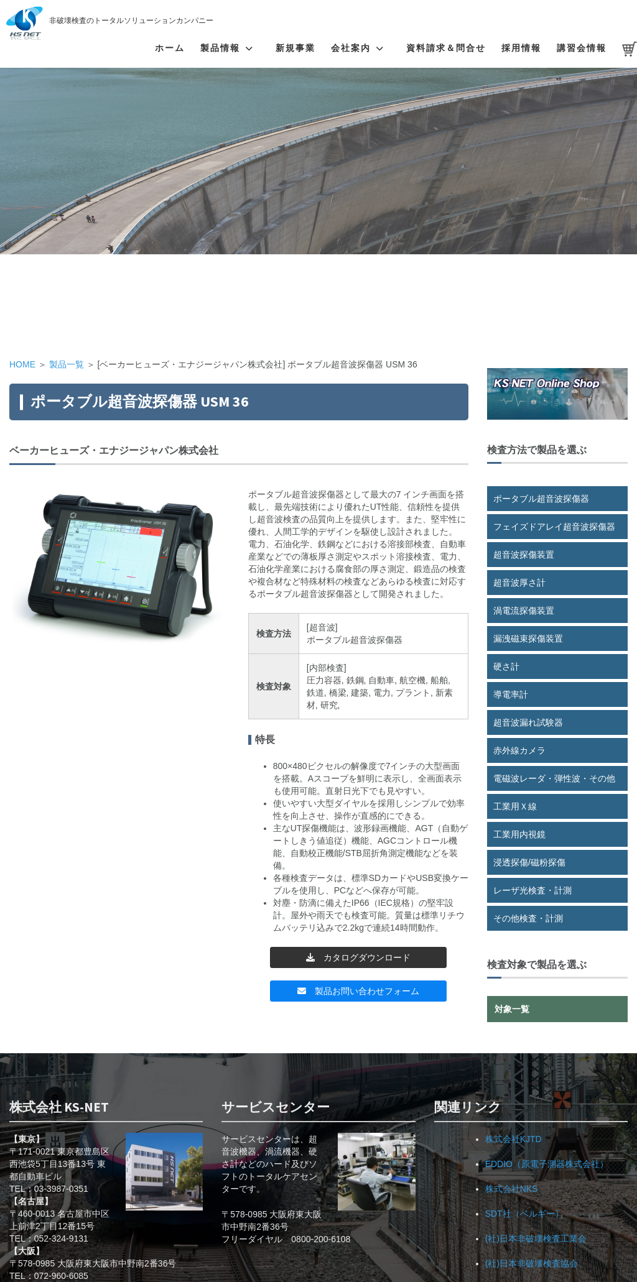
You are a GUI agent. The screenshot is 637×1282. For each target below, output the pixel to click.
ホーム (170, 48)
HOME (22, 364)
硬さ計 (506, 666)
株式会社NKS (511, 1189)
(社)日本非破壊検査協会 (531, 1263)
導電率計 (510, 694)
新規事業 (295, 48)
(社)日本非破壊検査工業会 (536, 1238)
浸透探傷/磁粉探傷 (529, 862)
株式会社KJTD (513, 1139)
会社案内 (351, 48)
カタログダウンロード (358, 957)
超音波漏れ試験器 (528, 722)
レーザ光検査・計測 (532, 890)
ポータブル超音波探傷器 (541, 499)
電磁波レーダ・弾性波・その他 (554, 778)
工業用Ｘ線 (515, 806)
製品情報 (220, 48)
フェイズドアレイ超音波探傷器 (554, 527)
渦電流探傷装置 (523, 611)
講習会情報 (582, 48)
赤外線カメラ (519, 750)
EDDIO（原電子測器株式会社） (546, 1164)
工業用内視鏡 (519, 834)
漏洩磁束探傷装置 (528, 638)
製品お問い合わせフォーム (358, 991)
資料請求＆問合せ (446, 48)
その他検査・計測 (528, 918)
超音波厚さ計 (519, 583)
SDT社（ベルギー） (524, 1214)
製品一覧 (66, 364)
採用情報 (521, 48)
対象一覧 (512, 1009)
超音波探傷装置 (523, 555)
